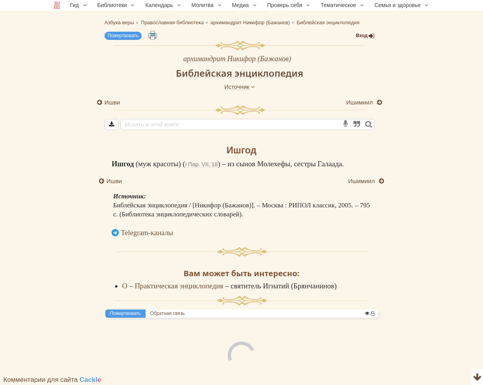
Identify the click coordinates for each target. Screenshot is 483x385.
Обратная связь (167, 313)
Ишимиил (360, 102)
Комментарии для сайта (52, 379)
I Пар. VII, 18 (201, 164)
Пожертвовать (123, 35)
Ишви (112, 102)
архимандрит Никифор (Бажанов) (237, 58)
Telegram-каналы (147, 232)
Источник (239, 86)
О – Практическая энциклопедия (173, 286)
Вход (365, 35)
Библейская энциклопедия (239, 73)
